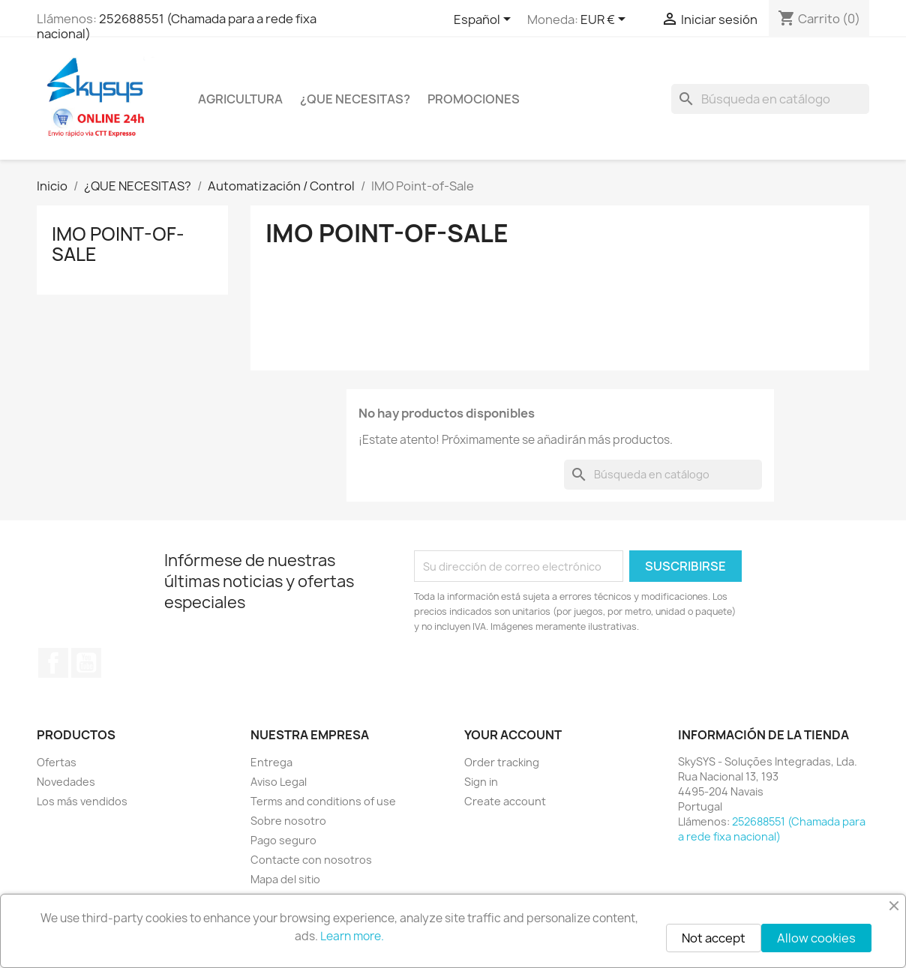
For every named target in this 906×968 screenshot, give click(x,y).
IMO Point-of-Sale (118, 243)
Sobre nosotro (288, 821)
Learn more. (352, 936)
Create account (505, 801)
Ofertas (56, 762)
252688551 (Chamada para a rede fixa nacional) (176, 26)
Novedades (66, 782)
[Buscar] (770, 99)
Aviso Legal (278, 782)
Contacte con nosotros (311, 860)
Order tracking (501, 762)
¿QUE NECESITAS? (355, 99)
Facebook (53, 663)
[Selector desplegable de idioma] (485, 20)
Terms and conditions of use (323, 801)
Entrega (271, 762)
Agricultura (240, 99)
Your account (513, 735)
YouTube (86, 663)
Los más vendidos (82, 801)
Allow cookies (816, 938)
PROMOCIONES (474, 99)
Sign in (481, 782)
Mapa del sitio (285, 879)
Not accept (714, 938)
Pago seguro (283, 840)
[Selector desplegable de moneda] (605, 20)
